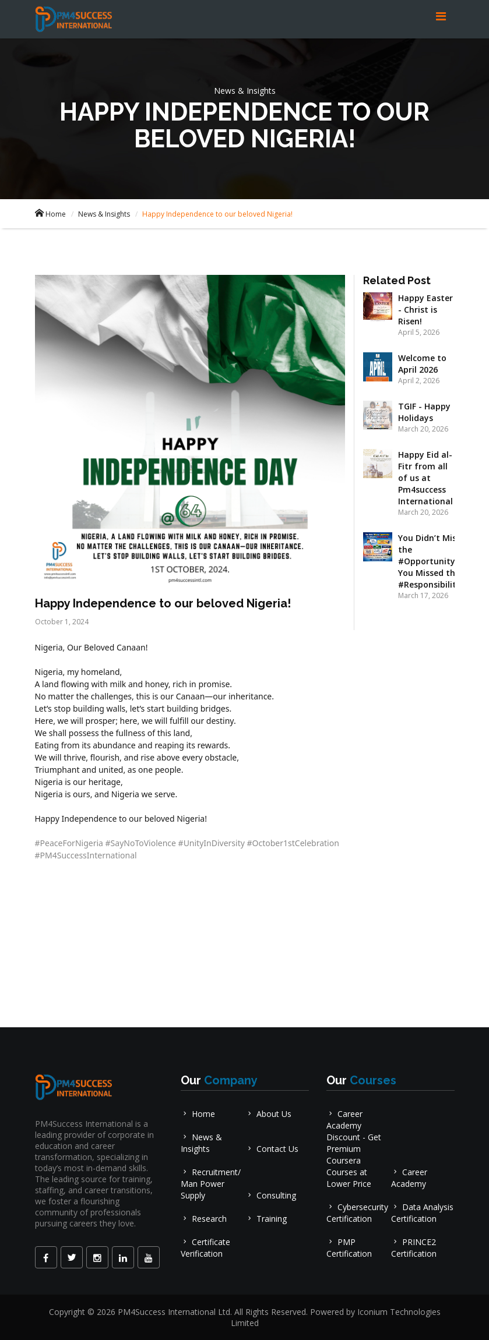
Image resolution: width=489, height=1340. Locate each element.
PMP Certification (349, 1247)
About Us (268, 1113)
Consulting (270, 1195)
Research (204, 1218)
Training (266, 1218)
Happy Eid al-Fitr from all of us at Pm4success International (425, 478)
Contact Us (271, 1148)
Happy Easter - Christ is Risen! (425, 309)
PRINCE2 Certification (414, 1247)
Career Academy (409, 1177)
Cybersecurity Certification (357, 1212)
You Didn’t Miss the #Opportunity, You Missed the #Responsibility (429, 561)
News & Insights (104, 214)
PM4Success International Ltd (174, 1311)
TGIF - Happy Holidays (424, 412)
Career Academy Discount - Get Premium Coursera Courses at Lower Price (353, 1148)
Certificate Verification (205, 1247)
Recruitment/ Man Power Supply (211, 1183)
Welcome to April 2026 (422, 363)
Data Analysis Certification (422, 1212)
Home (50, 214)
